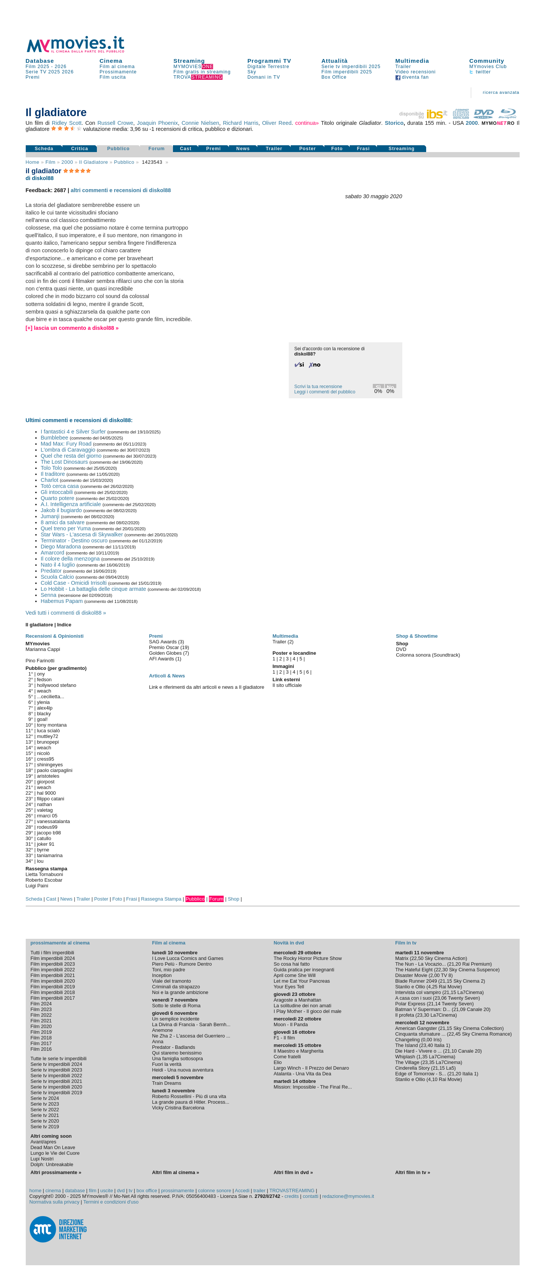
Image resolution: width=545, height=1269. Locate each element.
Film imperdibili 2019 (53, 986)
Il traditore (53, 474)
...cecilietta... (50, 696)
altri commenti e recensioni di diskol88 (121, 190)
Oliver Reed (276, 123)
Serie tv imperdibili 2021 (57, 1081)
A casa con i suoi (413, 998)
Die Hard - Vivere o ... (418, 1051)
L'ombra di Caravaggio (68, 450)
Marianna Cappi (43, 649)
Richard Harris (240, 123)
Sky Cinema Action (445, 958)
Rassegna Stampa (161, 899)
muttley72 (47, 736)
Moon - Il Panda (291, 1024)
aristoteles (48, 776)
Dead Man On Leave (53, 1147)
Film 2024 (41, 1004)
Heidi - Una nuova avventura (182, 1070)
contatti (310, 1196)
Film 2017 (41, 1043)
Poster (307, 148)
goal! (42, 719)
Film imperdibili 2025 (346, 72)
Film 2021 (41, 1021)
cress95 (45, 759)
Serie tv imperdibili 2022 (57, 1075)
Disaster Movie (411, 975)
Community (487, 60)
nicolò (43, 753)
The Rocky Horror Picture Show (308, 958)
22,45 (454, 1034)
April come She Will (295, 975)
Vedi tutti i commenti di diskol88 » (66, 613)
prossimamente (177, 1190)
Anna (158, 1041)
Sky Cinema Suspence (473, 969)
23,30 (423, 1015)
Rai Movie (450, 986)
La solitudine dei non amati (302, 1005)
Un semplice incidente (175, 1019)
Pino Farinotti (40, 660)
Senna (49, 595)
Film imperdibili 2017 (53, 998)
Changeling (407, 1039)
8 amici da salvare (63, 522)
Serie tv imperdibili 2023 (57, 1070)
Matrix (401, 958)
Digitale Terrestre (269, 66)
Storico (394, 123)
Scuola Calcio (57, 577)
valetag (45, 810)
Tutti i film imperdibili (52, 952)
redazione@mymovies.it (348, 1196)
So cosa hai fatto (292, 964)
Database (40, 60)
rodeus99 (47, 827)
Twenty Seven (463, 998)
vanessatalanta (53, 821)
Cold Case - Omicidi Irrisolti (74, 583)
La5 (450, 1068)
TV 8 (446, 975)
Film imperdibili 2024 (53, 958)
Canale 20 (478, 1009)
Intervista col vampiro (418, 992)
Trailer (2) (283, 642)
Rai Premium (476, 964)
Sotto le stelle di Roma (176, 1005)
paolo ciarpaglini (55, 770)
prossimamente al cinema (60, 943)
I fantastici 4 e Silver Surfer (73, 432)
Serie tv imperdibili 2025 (350, 66)
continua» (307, 123)
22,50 (417, 958)
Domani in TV (264, 77)
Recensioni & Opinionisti (55, 636)
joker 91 (45, 844)
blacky (44, 713)
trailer (259, 1190)
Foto (337, 148)
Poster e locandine (294, 653)
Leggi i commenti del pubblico (324, 392)
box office (146, 1190)
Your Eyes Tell (289, 986)
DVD (401, 649)
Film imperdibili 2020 (53, 981)
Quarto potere (58, 498)
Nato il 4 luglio (58, 565)
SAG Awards (163, 642)
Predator (51, 571)
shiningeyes (50, 764)
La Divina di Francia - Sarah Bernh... (191, 1024)
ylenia (43, 702)
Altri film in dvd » (293, 1172)
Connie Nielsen (200, 123)
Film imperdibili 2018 (53, 992)
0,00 (427, 1039)
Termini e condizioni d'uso (111, 1202)
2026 (61, 66)
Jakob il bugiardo (61, 510)
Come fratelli (287, 1056)
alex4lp (45, 708)
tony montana (52, 725)
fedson (44, 679)
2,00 (435, 975)
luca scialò (48, 730)
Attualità (334, 60)
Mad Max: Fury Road (66, 444)
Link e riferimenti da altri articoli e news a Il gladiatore (207, 687)
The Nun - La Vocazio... (420, 964)
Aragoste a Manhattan (297, 1000)
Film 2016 (41, 1049)
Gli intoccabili (57, 492)
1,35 (423, 1056)
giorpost (45, 781)
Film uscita (113, 77)
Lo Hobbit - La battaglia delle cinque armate (93, 589)
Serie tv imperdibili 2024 (57, 1064)
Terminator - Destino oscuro (74, 540)
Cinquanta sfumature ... (420, 1034)
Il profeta (404, 1015)
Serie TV (36, 72)
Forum (156, 148)
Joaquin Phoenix (157, 123)
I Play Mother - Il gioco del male (307, 1011)
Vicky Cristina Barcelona (178, 1108)
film (50, 162)
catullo (44, 838)
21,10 (451, 1051)
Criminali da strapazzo (176, 986)
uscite (106, 1190)
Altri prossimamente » (56, 1172)
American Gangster (416, 1028)
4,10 (433, 1079)
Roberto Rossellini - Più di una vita (189, 1096)
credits (292, 1196)
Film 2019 (41, 1032)
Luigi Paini (37, 885)
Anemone (162, 1030)
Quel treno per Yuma (66, 528)
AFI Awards (162, 659)
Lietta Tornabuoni (44, 874)
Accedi (242, 1190)
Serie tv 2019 (45, 1126)
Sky (252, 72)
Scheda (44, 148)
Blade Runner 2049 (416, 981)
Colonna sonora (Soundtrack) (428, 655)
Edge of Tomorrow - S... (420, 1073)
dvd (121, 1190)
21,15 (446, 981)
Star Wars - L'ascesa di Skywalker (82, 534)
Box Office (334, 77)
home (36, 1190)
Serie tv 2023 (45, 1104)
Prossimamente (118, 72)
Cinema (111, 60)
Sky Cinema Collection (477, 1028)
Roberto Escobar (44, 880)
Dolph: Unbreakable (52, 1164)
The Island (406, 1045)
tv (130, 1190)
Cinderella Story (412, 1068)
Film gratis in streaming (201, 72)
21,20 (455, 964)
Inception (162, 975)
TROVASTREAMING (292, 1190)
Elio (278, 1062)
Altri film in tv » (412, 1172)
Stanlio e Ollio (410, 986)
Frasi (363, 148)
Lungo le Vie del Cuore (55, 1153)
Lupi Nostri (42, 1159)
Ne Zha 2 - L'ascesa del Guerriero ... (191, 1036)
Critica (79, 148)
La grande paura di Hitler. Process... (190, 1102)
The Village (407, 1062)
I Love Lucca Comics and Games (188, 958)
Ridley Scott (67, 123)
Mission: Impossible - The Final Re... (313, 1087)
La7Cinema (470, 992)
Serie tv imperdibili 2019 (57, 1092)
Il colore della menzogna (70, 559)
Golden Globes (166, 653)
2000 (472, 123)
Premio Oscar (165, 647)
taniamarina (50, 855)
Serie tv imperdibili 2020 (57, 1087)
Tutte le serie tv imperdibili (59, 1058)
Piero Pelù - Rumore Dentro (182, 964)
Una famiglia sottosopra (177, 1058)
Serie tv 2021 (45, 1115)
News (243, 148)
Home (33, 162)
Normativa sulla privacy (54, 1202)
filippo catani (50, 798)
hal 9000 (46, 793)
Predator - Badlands (173, 1047)
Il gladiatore (93, 162)
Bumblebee (55, 438)
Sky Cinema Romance (486, 1034)
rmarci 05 (47, 816)
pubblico (124, 162)
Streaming (189, 60)
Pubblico (118, 148)
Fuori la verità (167, 1064)
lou (40, 861)
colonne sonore (214, 1190)
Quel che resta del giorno (71, 456)
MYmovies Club (488, 66)
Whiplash (405, 1056)
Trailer (403, 66)
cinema (53, 1190)
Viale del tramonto (171, 981)
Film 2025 (38, 66)
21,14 (434, 1004)
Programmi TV (269, 60)
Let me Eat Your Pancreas (302, 981)
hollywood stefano (56, 685)
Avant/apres (43, 1142)
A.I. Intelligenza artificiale (71, 504)
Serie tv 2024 (45, 1098)
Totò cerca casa (60, 486)
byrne (43, 850)
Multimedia (412, 60)
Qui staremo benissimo (177, 1053)
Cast (186, 148)
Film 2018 (41, 1038)
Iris (436, 1039)
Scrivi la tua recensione (318, 386)
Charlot (49, 480)
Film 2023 (41, 1009)
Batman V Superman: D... (422, 1009)
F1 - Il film (284, 1038)
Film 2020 (41, 1026)
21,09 (459, 1009)
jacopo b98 (49, 833)
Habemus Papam (62, 601)
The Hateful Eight (414, 969)
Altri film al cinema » (175, 1172)
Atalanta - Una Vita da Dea (302, 1073)
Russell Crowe (115, 123)
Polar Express (410, 1004)
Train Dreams (166, 1083)
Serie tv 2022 (45, 1109)
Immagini (283, 666)
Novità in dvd (289, 943)
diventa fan (412, 77)
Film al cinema (117, 66)
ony (41, 674)
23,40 (427, 1045)
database (75, 1190)
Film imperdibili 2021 (53, 975)
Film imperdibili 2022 (53, 969)
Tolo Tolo (51, 468)
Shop (233, 899)
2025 (54, 72)
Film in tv (405, 943)
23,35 (428, 1062)
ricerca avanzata (501, 92)
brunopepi (48, 742)
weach (44, 691)
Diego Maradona (61, 547)
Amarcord (52, 553)
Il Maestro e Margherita (299, 1051)
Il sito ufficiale (287, 685)
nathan (44, 804)
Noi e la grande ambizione (180, 992)
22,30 (442, 969)
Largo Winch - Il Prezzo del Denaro (311, 1068)
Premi (33, 77)
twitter (480, 72)
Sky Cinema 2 (468, 981)
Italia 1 (441, 1045)
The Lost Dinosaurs (64, 462)
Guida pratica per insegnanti (304, 969)
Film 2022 (41, 1015)
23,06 (440, 998)
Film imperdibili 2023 (53, 964)
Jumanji (50, 516)
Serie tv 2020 (45, 1121)
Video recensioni (416, 72)
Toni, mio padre (168, 969)
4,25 (433, 986)
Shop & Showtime (417, 636)
